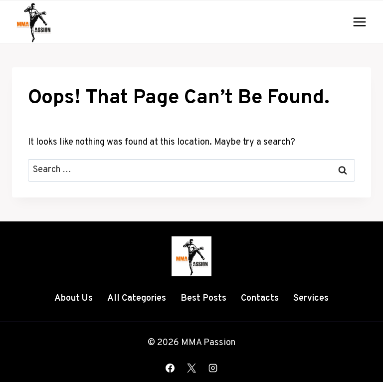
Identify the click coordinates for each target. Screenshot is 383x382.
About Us (73, 298)
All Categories (136, 298)
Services (311, 298)
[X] (191, 368)
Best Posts (203, 298)
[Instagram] (213, 368)
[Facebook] (170, 368)
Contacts (260, 298)
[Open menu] (359, 21)
